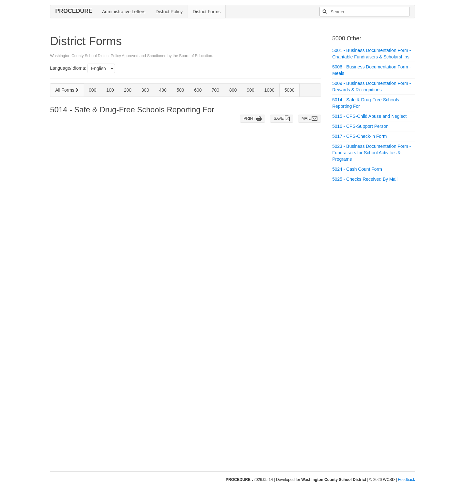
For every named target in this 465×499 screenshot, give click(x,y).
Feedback (406, 479)
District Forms (207, 11)
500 (180, 90)
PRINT (252, 118)
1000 (269, 90)
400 (162, 90)
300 (145, 90)
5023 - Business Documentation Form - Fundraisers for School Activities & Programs (371, 153)
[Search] (324, 11)
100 (110, 90)
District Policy (169, 11)
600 (198, 90)
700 (215, 90)
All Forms (67, 90)
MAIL (309, 118)
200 (127, 90)
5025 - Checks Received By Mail (365, 179)
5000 (289, 90)
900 (250, 90)
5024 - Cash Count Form (357, 169)
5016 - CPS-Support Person (360, 126)
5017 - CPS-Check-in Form (359, 136)
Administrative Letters (124, 11)
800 (233, 90)
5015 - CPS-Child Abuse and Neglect (369, 116)
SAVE (281, 118)
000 (92, 90)
